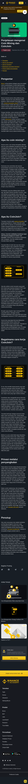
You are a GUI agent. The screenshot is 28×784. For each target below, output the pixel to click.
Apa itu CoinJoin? (7, 64)
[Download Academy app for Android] (16, 754)
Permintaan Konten (7, 744)
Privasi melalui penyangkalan (10, 68)
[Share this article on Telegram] (15, 569)
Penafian (4, 741)
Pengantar (5, 60)
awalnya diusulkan (19, 221)
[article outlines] (25, 12)
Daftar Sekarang (14, 658)
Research (4, 722)
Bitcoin (3, 83)
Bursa (3, 711)
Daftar (21, 3)
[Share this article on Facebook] (9, 569)
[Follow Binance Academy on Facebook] (3, 760)
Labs (3, 717)
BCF (3, 714)
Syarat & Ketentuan (7, 736)
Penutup (4, 70)
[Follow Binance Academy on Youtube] (10, 760)
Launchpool (5, 719)
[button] (25, 3)
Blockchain (8, 119)
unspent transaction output (11, 103)
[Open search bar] (16, 3)
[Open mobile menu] (25, 3)
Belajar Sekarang (22, 11)
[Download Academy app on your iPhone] (6, 754)
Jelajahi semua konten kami (14, 673)
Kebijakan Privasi (6, 738)
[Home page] (10, 3)
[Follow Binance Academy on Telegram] (7, 760)
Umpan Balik (5, 747)
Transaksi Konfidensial (13, 529)
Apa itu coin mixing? (7, 62)
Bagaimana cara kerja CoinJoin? (10, 66)
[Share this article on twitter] (2, 569)
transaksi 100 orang (13, 507)
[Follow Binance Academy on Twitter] (5, 760)
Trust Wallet (5, 725)
